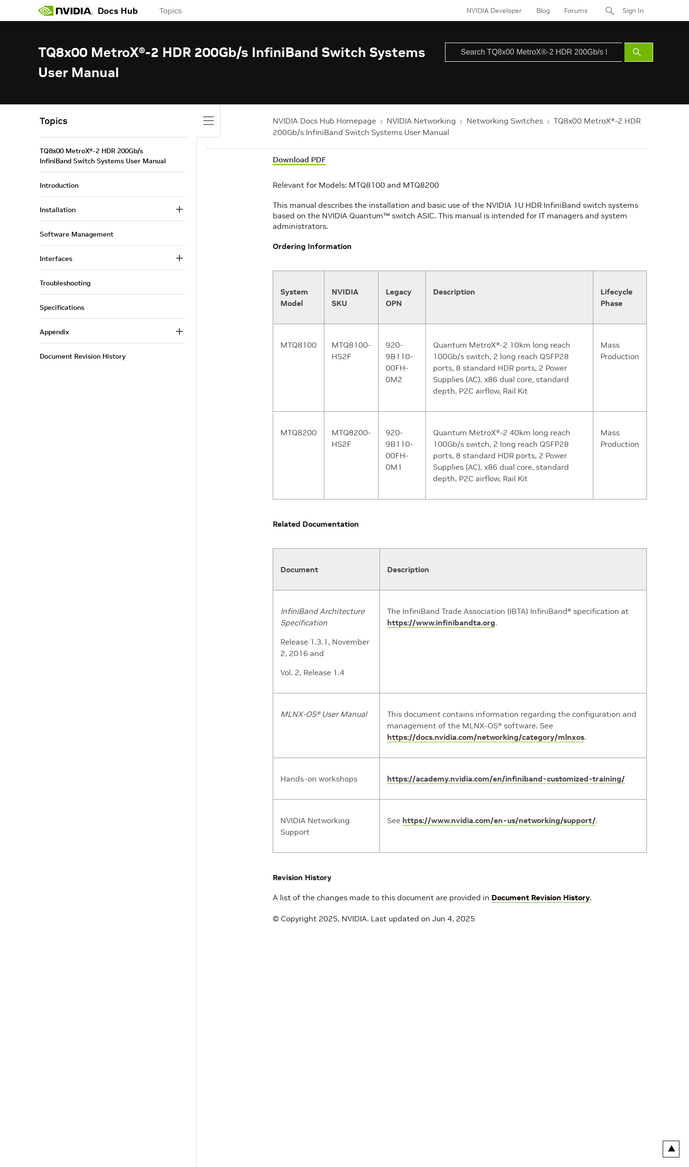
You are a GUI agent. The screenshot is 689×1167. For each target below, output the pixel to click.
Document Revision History (540, 897)
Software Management (76, 234)
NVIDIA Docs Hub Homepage (324, 120)
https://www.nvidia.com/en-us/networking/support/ (499, 820)
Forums (576, 10)
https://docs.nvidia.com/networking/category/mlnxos (485, 737)
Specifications (62, 307)
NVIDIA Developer (494, 10)
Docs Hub (118, 10)
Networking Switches (505, 120)
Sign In (633, 10)
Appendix (54, 332)
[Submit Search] (638, 52)
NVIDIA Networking (421, 120)
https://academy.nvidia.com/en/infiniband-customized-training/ (506, 778)
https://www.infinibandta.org (441, 622)
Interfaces (56, 258)
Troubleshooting (65, 283)
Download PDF (299, 159)
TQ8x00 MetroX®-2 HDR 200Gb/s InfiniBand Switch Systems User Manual (103, 156)
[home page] (65, 10)
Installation (58, 209)
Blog (543, 10)
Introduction (59, 185)
